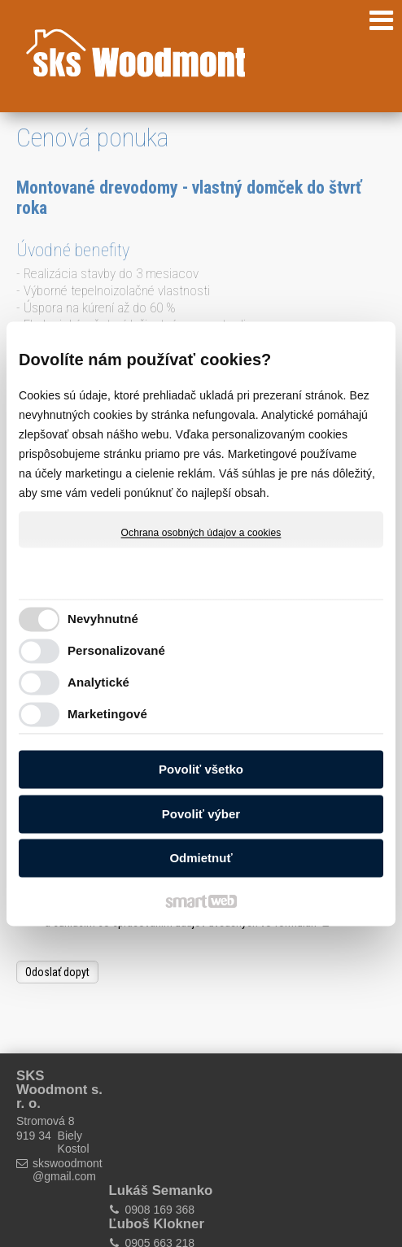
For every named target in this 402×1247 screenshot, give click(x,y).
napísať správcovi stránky (304, 1211)
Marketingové (107, 714)
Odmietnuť (200, 858)
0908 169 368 (151, 1115)
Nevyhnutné (103, 619)
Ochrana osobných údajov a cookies (201, 532)
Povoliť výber (201, 814)
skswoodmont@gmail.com (66, 1170)
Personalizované (116, 650)
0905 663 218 (245, 1115)
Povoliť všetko (201, 770)
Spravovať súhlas (274, 1225)
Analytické (98, 682)
